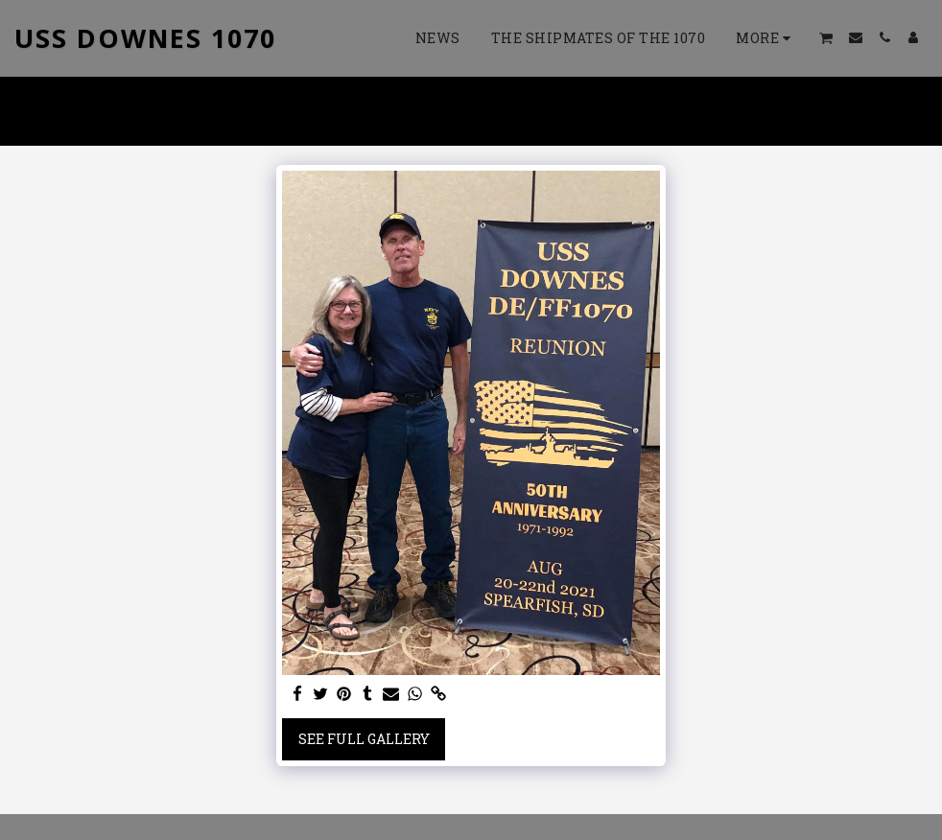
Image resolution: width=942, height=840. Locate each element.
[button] (826, 38)
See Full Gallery (364, 739)
